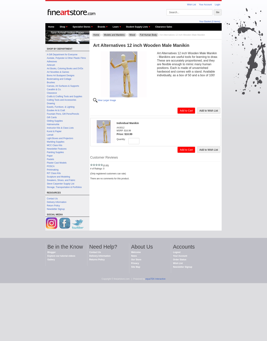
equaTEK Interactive (155, 279)
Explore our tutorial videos (61, 256)
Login (217, 4)
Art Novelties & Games (58, 72)
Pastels (50, 159)
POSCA (51, 166)
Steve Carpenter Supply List (60, 183)
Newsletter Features (56, 149)
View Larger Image (107, 100)
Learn (116, 27)
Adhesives (52, 61)
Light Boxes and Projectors (60, 138)
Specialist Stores (81, 27)
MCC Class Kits (54, 145)
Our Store (136, 259)
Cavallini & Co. (54, 89)
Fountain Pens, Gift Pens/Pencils (63, 114)
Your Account (205, 4)
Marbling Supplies (55, 142)
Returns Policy (97, 259)
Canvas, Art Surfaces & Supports (63, 86)
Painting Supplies (55, 152)
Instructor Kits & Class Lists (60, 128)
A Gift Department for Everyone (62, 54)
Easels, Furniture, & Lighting (61, 107)
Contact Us (52, 198)
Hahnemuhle (53, 124)
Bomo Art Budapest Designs (60, 75)
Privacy (135, 263)
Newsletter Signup (56, 209)
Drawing (51, 103)
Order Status (179, 259)
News (134, 256)
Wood (132, 35)
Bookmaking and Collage (59, 79)
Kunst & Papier (54, 131)
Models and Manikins (114, 35)
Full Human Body (148, 35)
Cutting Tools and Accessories (61, 100)
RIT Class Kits (54, 173)
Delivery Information (56, 202)
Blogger (51, 252)
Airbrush (51, 65)
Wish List (191, 4)
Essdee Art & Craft (56, 110)
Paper (50, 156)
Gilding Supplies (55, 121)
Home (51, 27)
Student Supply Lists (137, 27)
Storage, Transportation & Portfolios (64, 187)
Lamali (50, 135)
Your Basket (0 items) (209, 21)
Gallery (51, 259)
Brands (101, 27)
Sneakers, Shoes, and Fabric (61, 180)
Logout (177, 252)
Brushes (51, 82)
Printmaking (52, 169)
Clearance (52, 93)
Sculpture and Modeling (58, 176)
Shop (62, 27)
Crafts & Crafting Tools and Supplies (64, 96)
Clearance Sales (163, 27)
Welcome (136, 252)
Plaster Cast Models (56, 162)
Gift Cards (52, 117)
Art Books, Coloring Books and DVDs (65, 68)
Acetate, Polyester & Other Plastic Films (66, 58)
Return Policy (53, 205)
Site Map (135, 267)
